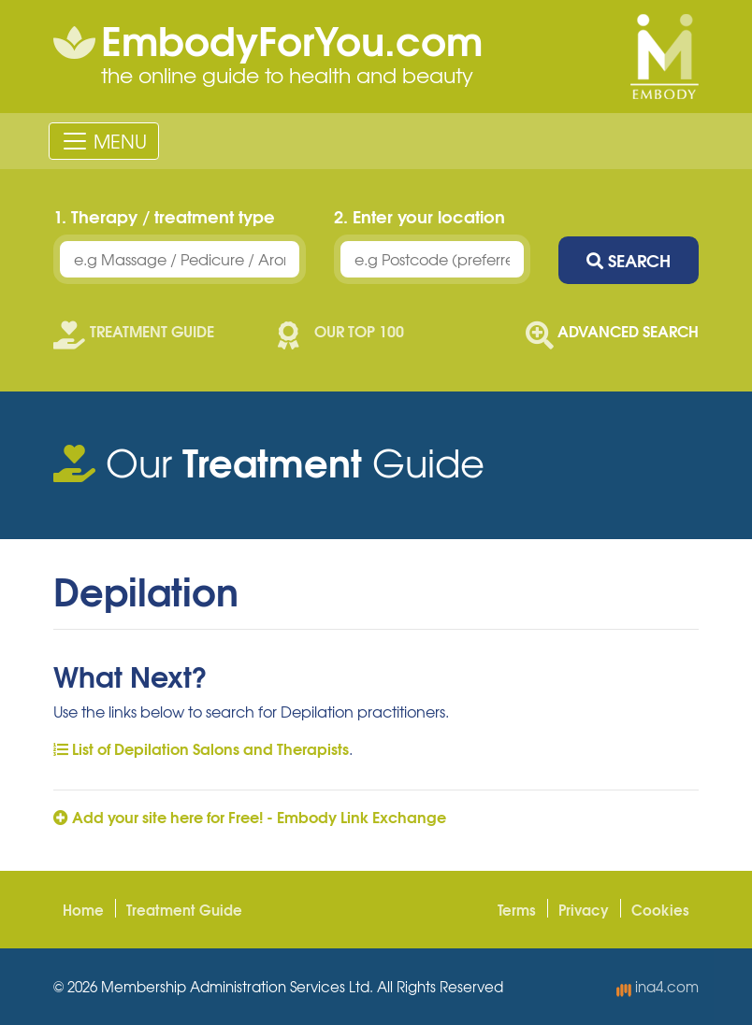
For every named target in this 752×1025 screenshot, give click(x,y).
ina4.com (657, 986)
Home (83, 909)
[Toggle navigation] (104, 141)
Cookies (660, 909)
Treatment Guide (184, 909)
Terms (517, 909)
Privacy (583, 909)
